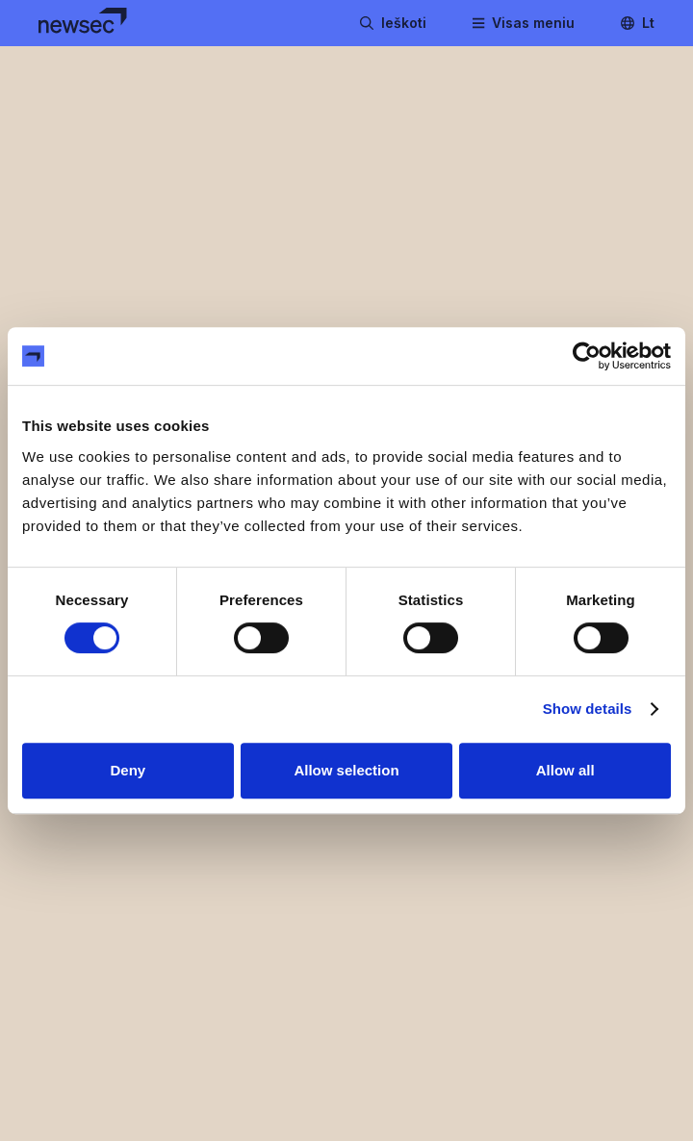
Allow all (565, 770)
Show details (587, 708)
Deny (127, 770)
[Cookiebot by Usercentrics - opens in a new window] (586, 356)
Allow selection (346, 770)
